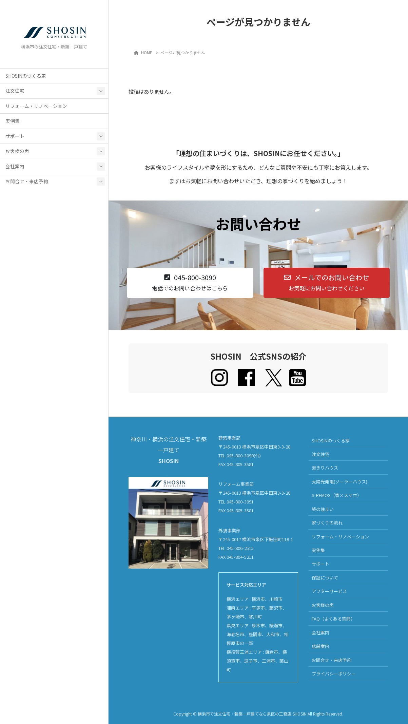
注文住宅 (14, 93)
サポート (14, 138)
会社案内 (14, 168)
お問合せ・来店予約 (26, 183)
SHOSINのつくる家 (25, 77)
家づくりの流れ (327, 522)
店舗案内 (320, 646)
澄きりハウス (325, 467)
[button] (190, 283)
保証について (325, 577)
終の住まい (323, 509)
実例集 (12, 123)
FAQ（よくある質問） (333, 618)
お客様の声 (17, 153)
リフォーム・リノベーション (36, 107)
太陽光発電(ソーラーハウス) (339, 481)
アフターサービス (329, 591)
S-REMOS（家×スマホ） (337, 495)
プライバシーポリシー (334, 673)
